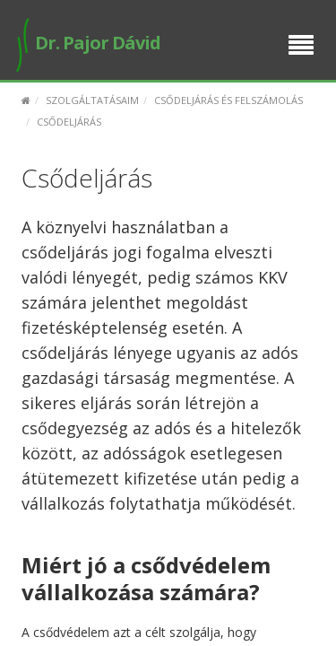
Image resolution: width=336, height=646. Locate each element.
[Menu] (301, 46)
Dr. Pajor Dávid (86, 43)
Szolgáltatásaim (92, 100)
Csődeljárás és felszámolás (228, 100)
